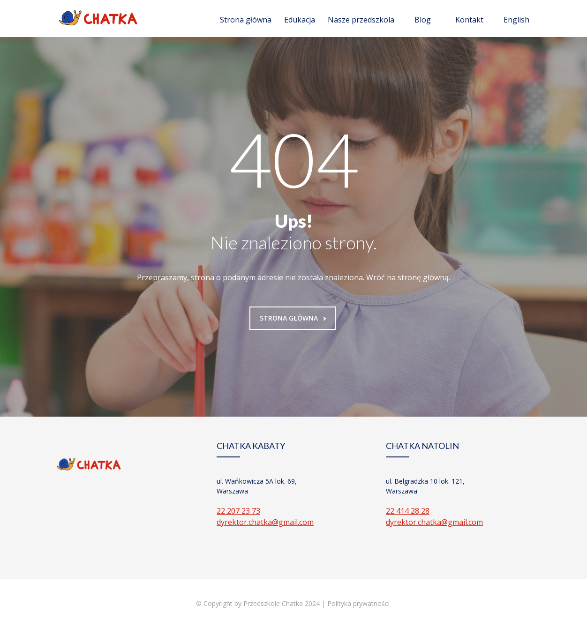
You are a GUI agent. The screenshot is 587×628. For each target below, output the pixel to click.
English (516, 20)
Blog (422, 20)
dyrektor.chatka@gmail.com (265, 522)
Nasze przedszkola (361, 20)
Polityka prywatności (359, 603)
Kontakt (469, 20)
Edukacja (299, 20)
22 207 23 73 (238, 511)
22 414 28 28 (407, 511)
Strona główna (245, 20)
